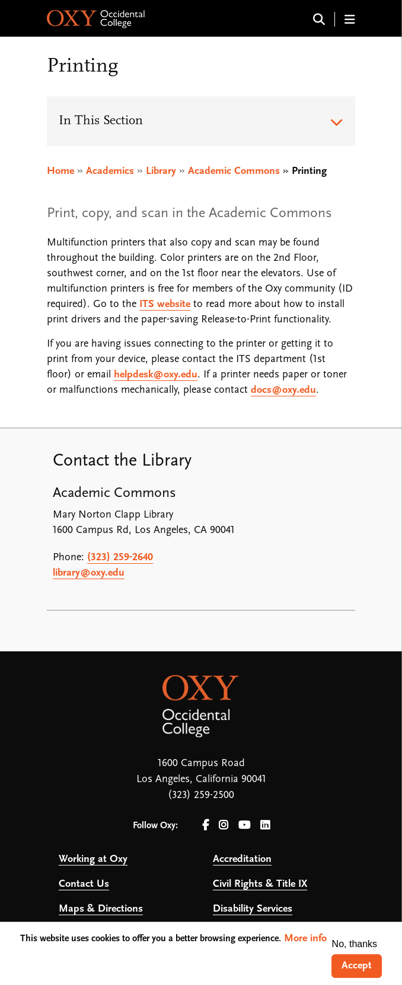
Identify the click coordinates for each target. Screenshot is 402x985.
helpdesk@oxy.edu (155, 374)
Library (161, 171)
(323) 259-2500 (201, 795)
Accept (357, 965)
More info (305, 938)
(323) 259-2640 (120, 557)
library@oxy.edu (89, 573)
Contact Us (84, 884)
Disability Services (252, 909)
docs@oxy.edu (283, 390)
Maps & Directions (101, 909)
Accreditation (242, 859)
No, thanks (354, 944)
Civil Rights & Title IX (260, 884)
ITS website (164, 304)
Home (60, 171)
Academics (110, 171)
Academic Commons (234, 171)
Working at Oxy (93, 859)
